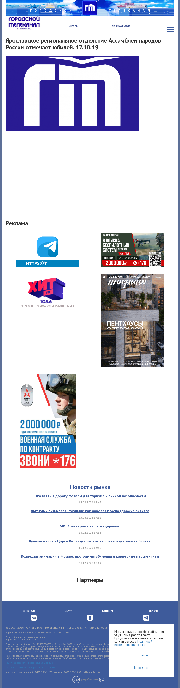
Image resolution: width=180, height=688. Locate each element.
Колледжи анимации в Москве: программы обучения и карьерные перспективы (90, 556)
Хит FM (73, 26)
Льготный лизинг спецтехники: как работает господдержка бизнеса (90, 511)
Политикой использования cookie (133, 643)
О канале (29, 610)
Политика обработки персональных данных (29, 662)
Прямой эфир (121, 26)
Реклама (152, 610)
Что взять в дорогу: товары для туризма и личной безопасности (90, 496)
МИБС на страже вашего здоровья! (90, 526)
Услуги (69, 610)
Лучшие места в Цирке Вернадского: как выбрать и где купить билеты (90, 541)
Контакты (108, 610)
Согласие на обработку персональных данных (30, 667)
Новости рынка (90, 487)
